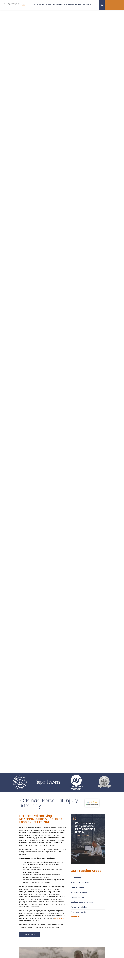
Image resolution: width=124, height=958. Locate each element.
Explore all (75, 917)
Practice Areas (51, 5)
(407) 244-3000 (59, 918)
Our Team (42, 5)
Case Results (70, 5)
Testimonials (61, 5)
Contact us (87, 5)
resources (78, 5)
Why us (35, 5)
